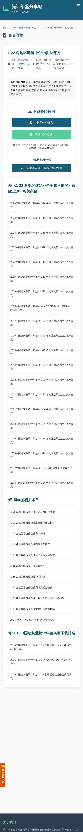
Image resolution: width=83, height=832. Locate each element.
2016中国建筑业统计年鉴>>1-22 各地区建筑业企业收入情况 (41, 337)
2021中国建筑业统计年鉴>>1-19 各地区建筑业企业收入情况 (41, 264)
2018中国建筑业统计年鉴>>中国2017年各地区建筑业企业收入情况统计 (41, 308)
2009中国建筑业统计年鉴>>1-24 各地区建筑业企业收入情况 (41, 440)
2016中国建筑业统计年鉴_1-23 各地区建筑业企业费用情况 (40, 676)
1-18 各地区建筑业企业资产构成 (27, 533)
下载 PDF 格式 (41, 134)
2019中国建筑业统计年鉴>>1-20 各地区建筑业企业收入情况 (41, 293)
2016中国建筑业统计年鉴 (24, 27)
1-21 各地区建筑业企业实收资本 (27, 566)
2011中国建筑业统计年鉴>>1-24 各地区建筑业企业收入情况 (41, 411)
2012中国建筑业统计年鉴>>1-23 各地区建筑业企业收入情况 (41, 396)
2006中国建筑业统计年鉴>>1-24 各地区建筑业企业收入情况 (41, 484)
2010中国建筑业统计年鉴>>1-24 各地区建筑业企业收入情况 (41, 426)
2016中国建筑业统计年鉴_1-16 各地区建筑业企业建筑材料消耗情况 (40, 647)
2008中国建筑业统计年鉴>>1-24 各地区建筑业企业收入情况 (41, 455)
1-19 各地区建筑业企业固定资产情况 (30, 544)
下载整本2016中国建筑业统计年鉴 (41, 168)
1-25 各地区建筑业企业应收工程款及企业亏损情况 (37, 598)
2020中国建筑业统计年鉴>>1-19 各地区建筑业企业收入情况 (41, 278)
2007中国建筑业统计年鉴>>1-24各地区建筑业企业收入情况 (41, 470)
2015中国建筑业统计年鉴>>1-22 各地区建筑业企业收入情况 (41, 352)
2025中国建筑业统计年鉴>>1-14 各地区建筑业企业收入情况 (41, 205)
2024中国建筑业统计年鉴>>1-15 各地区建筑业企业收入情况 (41, 220)
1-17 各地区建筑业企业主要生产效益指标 (32, 522)
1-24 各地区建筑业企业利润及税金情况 (31, 587)
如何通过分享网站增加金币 (41, 148)
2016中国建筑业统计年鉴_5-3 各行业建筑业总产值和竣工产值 (41, 662)
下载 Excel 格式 (41, 122)
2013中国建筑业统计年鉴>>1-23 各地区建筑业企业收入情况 (41, 382)
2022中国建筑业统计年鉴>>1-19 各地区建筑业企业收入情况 (41, 249)
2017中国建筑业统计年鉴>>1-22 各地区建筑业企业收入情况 (41, 323)
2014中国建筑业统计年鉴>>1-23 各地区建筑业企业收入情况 (41, 367)
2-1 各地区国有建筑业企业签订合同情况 (32, 619)
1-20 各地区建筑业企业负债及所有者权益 (32, 555)
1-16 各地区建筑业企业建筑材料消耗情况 (32, 512)
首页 (5, 27)
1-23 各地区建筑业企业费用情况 (27, 576)
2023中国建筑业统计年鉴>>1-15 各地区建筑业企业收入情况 (41, 234)
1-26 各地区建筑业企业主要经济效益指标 (32, 609)
